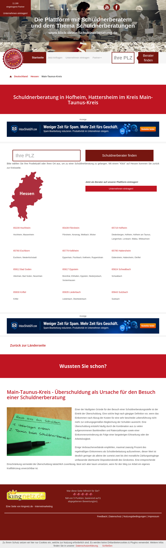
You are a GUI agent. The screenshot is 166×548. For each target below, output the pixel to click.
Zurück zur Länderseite (28, 345)
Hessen (35, 76)
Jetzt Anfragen (55, 57)
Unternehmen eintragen (77, 57)
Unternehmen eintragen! (121, 188)
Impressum (153, 516)
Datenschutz (115, 516)
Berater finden (148, 58)
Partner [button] (97, 57)
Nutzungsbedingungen (134, 516)
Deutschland (18, 76)
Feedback (102, 516)
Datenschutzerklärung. (87, 545)
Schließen (107, 545)
